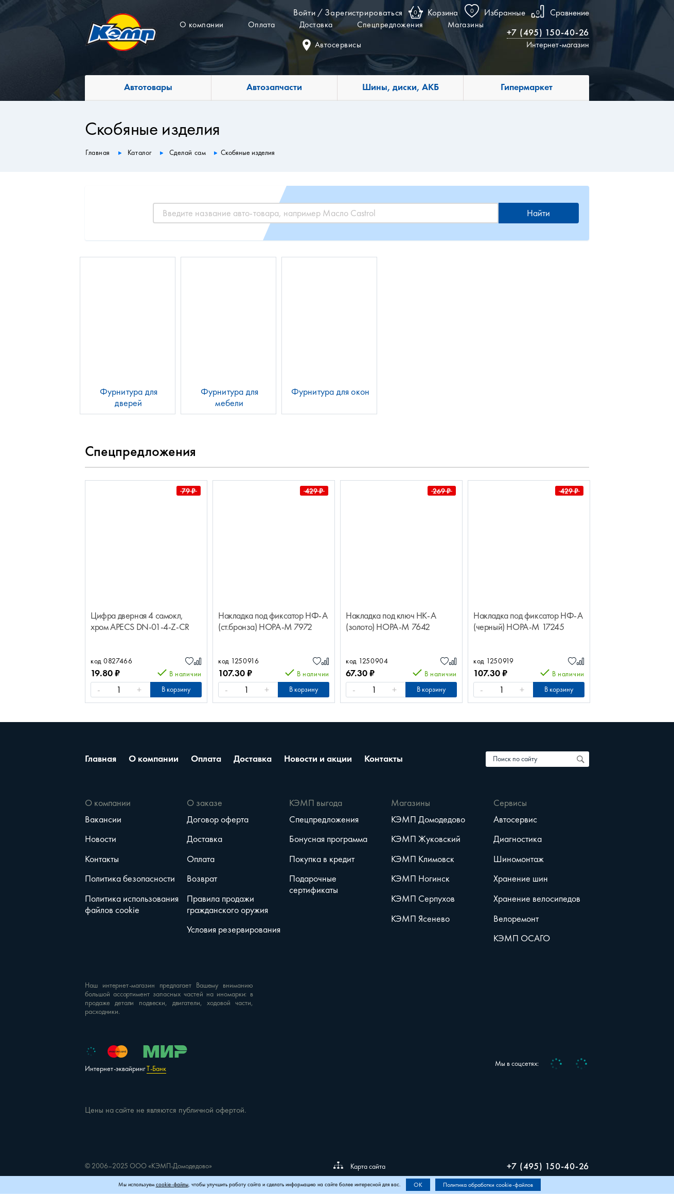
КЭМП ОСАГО (521, 938)
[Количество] (119, 689)
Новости (100, 839)
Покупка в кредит (321, 859)
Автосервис (515, 819)
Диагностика (517, 839)
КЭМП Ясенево (420, 918)
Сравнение (569, 12)
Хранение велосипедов (536, 898)
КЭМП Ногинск (420, 878)
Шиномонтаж (518, 859)
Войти (304, 12)
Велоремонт (516, 918)
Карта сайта (359, 1166)
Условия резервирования (233, 929)
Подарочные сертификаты (313, 884)
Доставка (316, 24)
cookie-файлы (172, 1184)
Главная (100, 758)
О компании (202, 24)
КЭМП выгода (315, 803)
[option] (146, 591)
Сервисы (510, 803)
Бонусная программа (328, 839)
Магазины (466, 24)
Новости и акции (318, 758)
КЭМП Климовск (422, 859)
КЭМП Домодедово (428, 819)
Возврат (202, 878)
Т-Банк (156, 1068)
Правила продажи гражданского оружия (227, 904)
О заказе (204, 803)
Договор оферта (218, 819)
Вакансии (103, 819)
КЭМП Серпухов (423, 898)
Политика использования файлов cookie (132, 904)
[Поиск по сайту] (581, 759)
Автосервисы (332, 44)
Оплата (261, 24)
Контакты (383, 758)
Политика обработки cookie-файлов (488, 1184)
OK (418, 1184)
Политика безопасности (130, 878)
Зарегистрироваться (364, 12)
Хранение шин (520, 878)
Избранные (504, 12)
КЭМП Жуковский (425, 839)
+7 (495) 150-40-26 (548, 32)
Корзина (443, 12)
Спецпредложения (390, 24)
